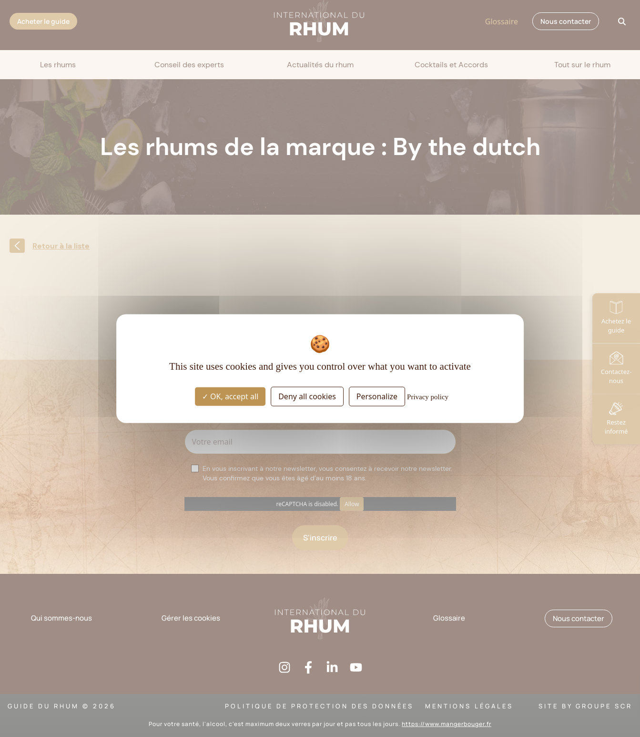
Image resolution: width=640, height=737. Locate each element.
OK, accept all (230, 396)
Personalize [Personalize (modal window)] (376, 396)
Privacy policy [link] (427, 397)
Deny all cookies (307, 396)
